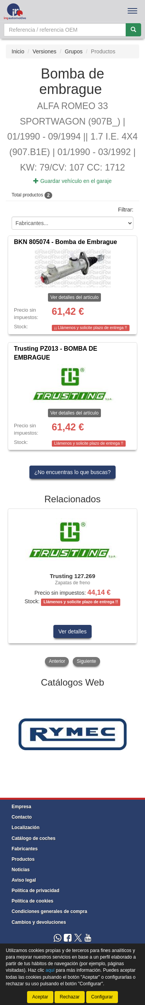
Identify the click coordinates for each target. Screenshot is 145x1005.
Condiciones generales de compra (49, 911)
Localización (25, 827)
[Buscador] (65, 29)
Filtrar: (125, 210)
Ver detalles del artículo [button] (74, 297)
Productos (23, 859)
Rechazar (69, 997)
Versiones (44, 51)
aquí (50, 970)
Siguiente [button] (86, 661)
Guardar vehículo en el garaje (72, 181)
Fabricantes (25, 848)
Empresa (21, 806)
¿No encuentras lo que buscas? (72, 472)
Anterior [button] (57, 661)
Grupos (74, 51)
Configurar (102, 997)
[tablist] (72, 588)
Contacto (22, 817)
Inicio (18, 51)
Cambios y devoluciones (39, 922)
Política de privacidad (35, 890)
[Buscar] (133, 29)
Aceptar (40, 997)
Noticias (21, 869)
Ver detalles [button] (72, 631)
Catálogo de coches (33, 838)
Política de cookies (32, 901)
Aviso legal (24, 880)
